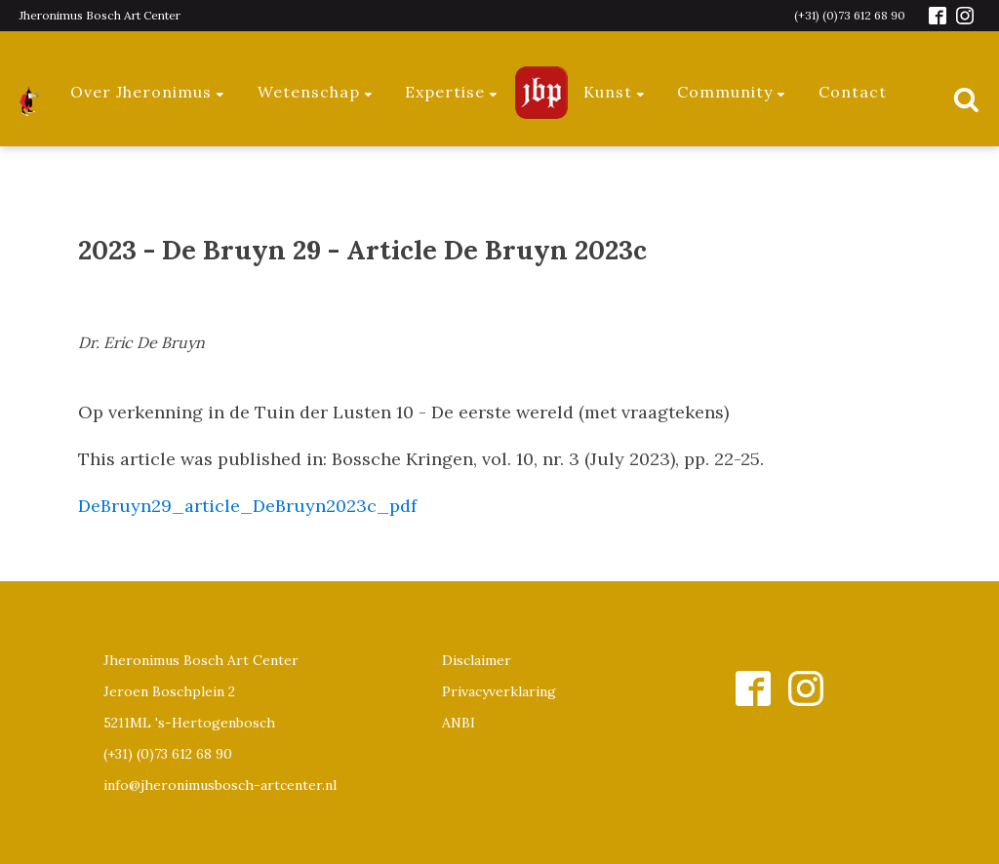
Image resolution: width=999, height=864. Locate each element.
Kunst (615, 91)
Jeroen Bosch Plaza (541, 92)
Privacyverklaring (499, 691)
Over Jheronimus (148, 91)
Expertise (452, 91)
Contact (853, 91)
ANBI (458, 722)
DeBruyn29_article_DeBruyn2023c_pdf (247, 505)
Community (732, 91)
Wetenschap (316, 91)
